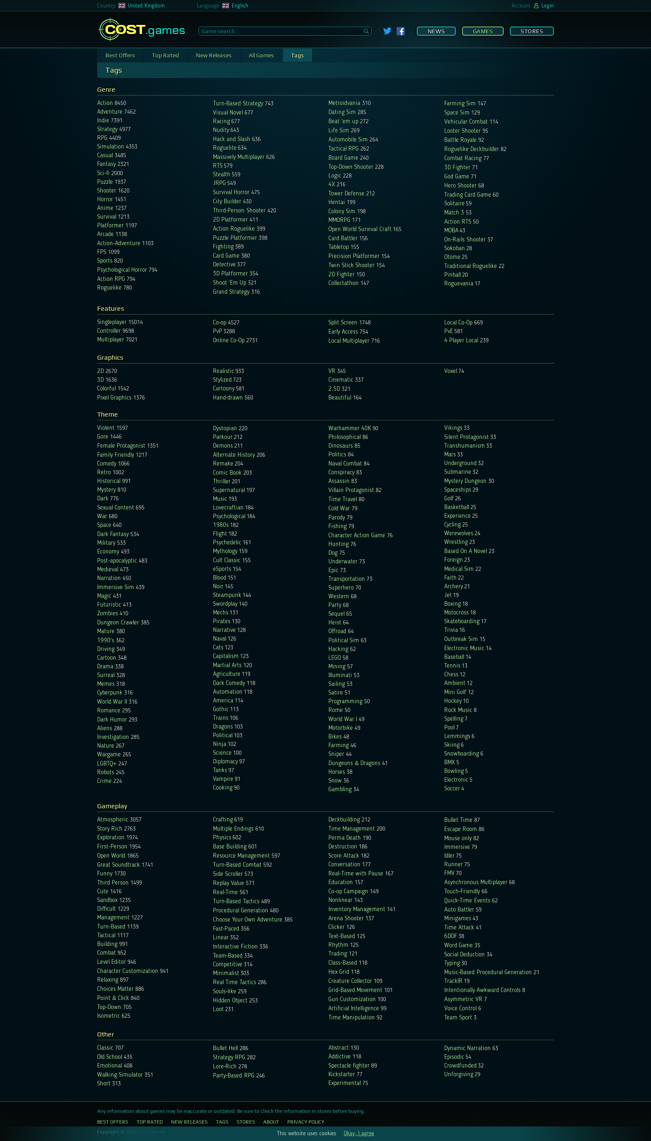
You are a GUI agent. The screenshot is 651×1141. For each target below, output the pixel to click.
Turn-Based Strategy (238, 104)
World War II (112, 702)
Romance (108, 711)
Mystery (106, 490)
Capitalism (226, 656)
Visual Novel (228, 113)
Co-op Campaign (348, 892)
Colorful (106, 389)
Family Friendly (115, 455)
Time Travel (342, 500)
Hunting (338, 544)
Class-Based (342, 963)
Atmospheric (112, 820)
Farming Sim (460, 104)
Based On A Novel (465, 552)
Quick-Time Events (467, 901)
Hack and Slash (231, 140)
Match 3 (454, 213)
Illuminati (340, 676)
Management (113, 918)
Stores (532, 31)
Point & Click (113, 998)
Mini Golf (455, 693)
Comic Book (227, 473)
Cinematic (340, 380)
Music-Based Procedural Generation (488, 973)
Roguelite (225, 148)
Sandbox (107, 900)
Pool (449, 728)
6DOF (450, 937)
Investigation (113, 737)
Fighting (223, 247)
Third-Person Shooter (239, 211)
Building (107, 944)
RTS (218, 166)
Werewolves (458, 534)
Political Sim (343, 641)
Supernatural (229, 491)
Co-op (220, 323)
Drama (105, 667)
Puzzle (105, 182)
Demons (223, 446)
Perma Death (344, 838)
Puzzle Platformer (235, 238)
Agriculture (226, 674)
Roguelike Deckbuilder (471, 149)
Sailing (336, 684)
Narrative (224, 630)
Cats (218, 648)
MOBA (451, 231)
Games (483, 31)
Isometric (108, 1016)
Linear (221, 938)
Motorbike (340, 728)
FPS (101, 252)
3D (100, 380)
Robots (105, 773)
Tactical (106, 936)
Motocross (456, 613)
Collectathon (343, 283)
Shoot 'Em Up (229, 283)
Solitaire (454, 204)
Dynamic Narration (467, 1049)
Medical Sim (459, 569)
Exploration (111, 838)
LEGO (334, 658)
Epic (333, 571)
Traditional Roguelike (470, 266)
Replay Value (228, 883)
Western (338, 597)
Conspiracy (341, 473)
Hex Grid (338, 972)
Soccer (452, 789)
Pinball (452, 275)
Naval (219, 639)
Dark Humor (112, 720)
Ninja (219, 744)
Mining (336, 667)
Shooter (106, 191)
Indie (103, 121)
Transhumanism (464, 446)
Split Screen (342, 323)
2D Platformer (230, 220)
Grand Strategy (231, 292)
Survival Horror (231, 193)
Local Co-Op (458, 323)
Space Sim (457, 113)
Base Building (230, 847)
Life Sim (338, 131)
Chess (451, 675)
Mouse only (458, 839)
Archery (453, 587)
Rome (335, 710)
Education (340, 883)
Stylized (222, 380)
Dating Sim (342, 113)
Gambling (340, 790)
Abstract (338, 1048)
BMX (449, 763)
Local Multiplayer (349, 341)
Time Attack (459, 928)
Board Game (343, 158)
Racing (221, 122)
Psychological (229, 517)
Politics (337, 455)
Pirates (221, 622)
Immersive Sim (115, 588)
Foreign (453, 560)
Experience (457, 516)
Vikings (453, 428)
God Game (456, 177)
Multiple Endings (233, 829)
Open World (111, 856)
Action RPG (111, 279)
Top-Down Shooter (350, 167)
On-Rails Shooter (465, 240)
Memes (106, 684)
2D (100, 371)
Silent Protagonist (466, 437)
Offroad (337, 632)
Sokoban (454, 249)
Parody (337, 518)
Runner (453, 865)
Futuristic (109, 605)
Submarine (457, 472)
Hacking (338, 649)
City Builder (227, 202)
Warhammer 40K (349, 429)
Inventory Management (356, 910)
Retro (104, 473)
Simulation (110, 147)
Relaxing (107, 980)
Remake (223, 464)
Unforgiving (458, 1075)
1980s (221, 525)
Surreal (106, 676)
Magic (104, 596)
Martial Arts (227, 666)
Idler (449, 856)
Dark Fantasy (113, 534)
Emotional (109, 1066)
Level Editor (111, 962)
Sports (105, 261)
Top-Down (109, 1007)
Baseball (454, 657)
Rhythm (338, 945)
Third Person (113, 883)
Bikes (335, 737)
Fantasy (106, 164)
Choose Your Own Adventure (248, 920)
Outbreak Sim (461, 639)
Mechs (220, 613)
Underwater (342, 562)
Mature (106, 632)
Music (220, 499)
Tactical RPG (343, 149)
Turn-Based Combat (237, 865)
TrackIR (453, 981)
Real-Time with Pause (355, 874)
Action (105, 103)
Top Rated (165, 55)
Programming (345, 702)
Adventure (109, 112)
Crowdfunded (460, 1066)
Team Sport (458, 1018)
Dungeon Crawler (118, 623)
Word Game (458, 946)
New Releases (214, 55)
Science (222, 753)
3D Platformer (230, 274)
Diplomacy (225, 762)
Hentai (336, 203)
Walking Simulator (120, 1075)
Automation (227, 692)
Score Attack (343, 856)
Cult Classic (226, 561)
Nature (105, 746)
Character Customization (127, 971)
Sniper (336, 754)
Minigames (457, 919)
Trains (220, 718)
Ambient (454, 683)
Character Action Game (356, 536)
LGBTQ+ (107, 764)
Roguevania (458, 284)
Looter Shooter (462, 131)
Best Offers (120, 55)
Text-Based (341, 937)
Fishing (337, 527)
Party (334, 605)
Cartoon (106, 658)
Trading (337, 954)
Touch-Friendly (462, 892)
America (223, 701)
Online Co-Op (229, 341)
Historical (108, 481)
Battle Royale (460, 140)
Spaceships (457, 490)
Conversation (344, 865)
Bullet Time (458, 820)
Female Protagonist (121, 446)
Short (103, 1084)
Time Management (351, 829)
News (436, 31)
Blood (219, 578)
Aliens (104, 729)
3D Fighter (457, 168)
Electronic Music (464, 649)
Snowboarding (461, 754)
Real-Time (225, 893)
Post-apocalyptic (117, 561)
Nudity (221, 130)
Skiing (452, 745)
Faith (450, 578)
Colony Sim (341, 212)
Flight (220, 534)
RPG (102, 138)
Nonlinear (340, 900)
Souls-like (225, 992)
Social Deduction (464, 955)
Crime (104, 781)
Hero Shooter (460, 186)
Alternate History (234, 455)
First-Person (112, 847)
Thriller (221, 482)
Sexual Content (115, 508)
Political (222, 736)
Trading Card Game (467, 195)
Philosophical (344, 437)
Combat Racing (463, 159)
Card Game (226, 256)
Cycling (452, 525)
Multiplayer (110, 340)
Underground (460, 464)
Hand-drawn (228, 398)
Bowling (454, 771)
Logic (334, 176)
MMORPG (339, 220)
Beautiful (339, 398)
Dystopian (226, 429)
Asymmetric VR (463, 1000)
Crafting (223, 820)
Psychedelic (227, 543)
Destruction (342, 847)
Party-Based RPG (234, 1076)
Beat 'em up (343, 122)
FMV (449, 873)
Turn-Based (111, 927)
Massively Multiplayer (238, 157)
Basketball (456, 508)
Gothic (221, 710)
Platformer (110, 226)
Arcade (105, 235)
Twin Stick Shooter (351, 266)
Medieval (107, 570)
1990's (105, 641)
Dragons (223, 727)
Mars (450, 455)
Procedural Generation (240, 911)
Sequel (336, 614)
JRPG (219, 183)
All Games (261, 55)
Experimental (344, 1083)
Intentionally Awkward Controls (482, 990)
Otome (452, 257)
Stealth (221, 175)
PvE (448, 332)
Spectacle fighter (349, 1066)
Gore (102, 437)
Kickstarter (341, 1075)
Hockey (453, 701)
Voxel (450, 371)
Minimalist (226, 973)
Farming (338, 746)
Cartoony (224, 389)
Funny (105, 874)
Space (104, 525)
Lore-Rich (225, 1067)
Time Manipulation (351, 1018)
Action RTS (457, 222)
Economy (108, 552)
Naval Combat (345, 464)
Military (106, 543)
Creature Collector (350, 981)
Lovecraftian (228, 508)
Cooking (222, 788)
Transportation (346, 579)
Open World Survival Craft (360, 230)
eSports (222, 569)
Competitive (227, 965)
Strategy (107, 130)
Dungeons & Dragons (354, 764)
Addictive (339, 1057)
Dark (102, 499)
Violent (106, 428)
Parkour (222, 437)
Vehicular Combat (466, 122)
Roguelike (109, 288)
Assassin (339, 481)
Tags (297, 55)
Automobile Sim (348, 140)
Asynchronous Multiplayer (475, 883)
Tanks (220, 771)
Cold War (339, 509)
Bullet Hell (225, 1049)
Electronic (456, 780)
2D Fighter (341, 275)
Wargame (109, 755)
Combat (106, 953)
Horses (336, 772)
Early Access (343, 332)
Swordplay (225, 604)
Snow (335, 781)
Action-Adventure (118, 244)
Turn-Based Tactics (236, 902)
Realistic (223, 371)
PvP (217, 332)
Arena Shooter (346, 919)
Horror (105, 200)
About (271, 1122)
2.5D (334, 389)
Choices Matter (115, 989)
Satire (335, 693)
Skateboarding (462, 622)
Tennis (452, 666)
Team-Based (228, 956)
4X (331, 185)
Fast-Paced (226, 929)
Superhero (341, 588)
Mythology (225, 552)
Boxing (452, 604)
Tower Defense (346, 194)
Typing (452, 964)
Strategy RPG (229, 1058)
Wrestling (456, 542)
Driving (106, 649)
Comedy (106, 464)
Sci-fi (103, 174)
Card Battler (342, 239)
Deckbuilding (344, 820)
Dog (333, 553)
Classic (105, 1048)
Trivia (451, 630)
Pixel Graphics (114, 398)
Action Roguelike (234, 229)
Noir (218, 587)
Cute (102, 892)
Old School (109, 1057)
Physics (222, 838)
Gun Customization (352, 1000)
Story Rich (109, 829)
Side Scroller (228, 874)
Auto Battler (459, 910)
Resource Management (241, 856)
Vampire (223, 779)
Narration (109, 578)
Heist (334, 623)
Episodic (454, 1057)
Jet (448, 595)
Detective (224, 265)
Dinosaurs (340, 446)
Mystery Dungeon (465, 481)
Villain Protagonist (351, 491)
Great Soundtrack (118, 865)
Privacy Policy (305, 1122)
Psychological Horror (122, 270)
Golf (449, 499)
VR (331, 371)
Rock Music (458, 710)
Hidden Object (230, 1001)
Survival (106, 217)
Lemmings (457, 737)
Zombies (107, 614)
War (102, 517)
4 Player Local (461, 341)
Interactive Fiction (235, 947)
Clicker (336, 927)
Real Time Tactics (234, 983)
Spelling (453, 719)
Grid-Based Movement (355, 990)
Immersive (457, 847)
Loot (218, 1010)
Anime (105, 208)
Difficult (106, 909)
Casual (105, 156)
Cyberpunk (109, 693)
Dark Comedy (229, 683)
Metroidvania (344, 103)
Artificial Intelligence (353, 1009)
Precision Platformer (353, 257)
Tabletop (338, 247)
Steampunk (227, 595)
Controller (109, 331)
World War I (342, 720)
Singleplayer (112, 322)
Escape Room (460, 829)
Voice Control (460, 1009)
